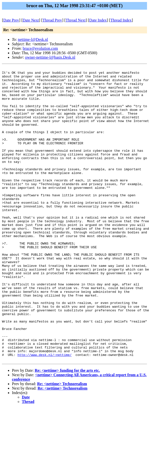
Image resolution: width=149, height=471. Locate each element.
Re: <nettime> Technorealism (62, 442)
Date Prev (11, 20)
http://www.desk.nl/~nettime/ (44, 412)
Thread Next (76, 20)
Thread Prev (52, 20)
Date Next (31, 20)
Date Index (98, 20)
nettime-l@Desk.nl (33, 39)
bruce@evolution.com (40, 48)
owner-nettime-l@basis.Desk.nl (50, 57)
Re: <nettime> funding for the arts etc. (67, 429)
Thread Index (121, 20)
